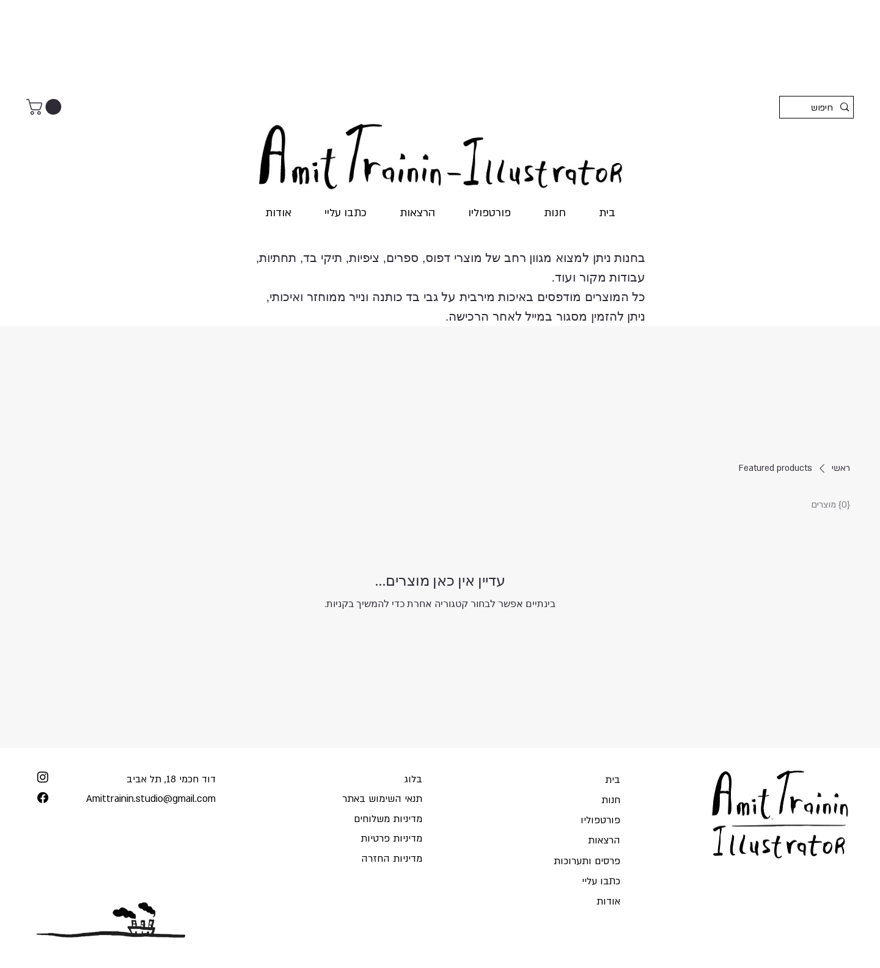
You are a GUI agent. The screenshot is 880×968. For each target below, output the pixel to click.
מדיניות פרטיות (391, 838)
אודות (608, 901)
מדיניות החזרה (391, 858)
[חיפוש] (819, 108)
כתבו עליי (601, 881)
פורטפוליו (600, 820)
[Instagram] (42, 777)
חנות (610, 800)
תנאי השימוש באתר (382, 799)
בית (612, 780)
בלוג (413, 779)
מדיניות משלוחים (388, 819)
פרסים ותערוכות (587, 861)
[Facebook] (42, 797)
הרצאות (604, 840)
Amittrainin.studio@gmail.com (151, 799)
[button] (45, 107)
